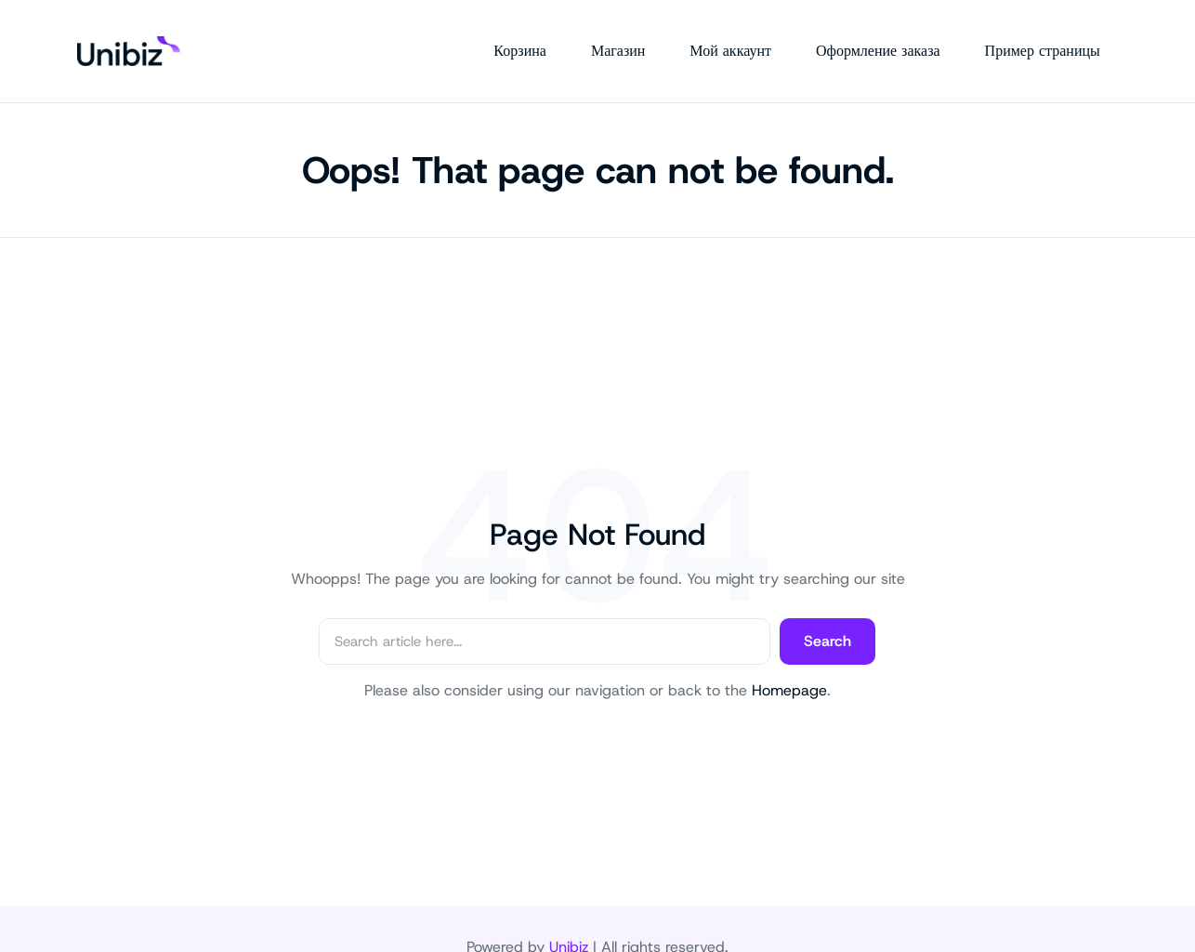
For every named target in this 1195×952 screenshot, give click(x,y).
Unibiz (568, 910)
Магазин (636, 33)
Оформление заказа (896, 33)
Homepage (789, 654)
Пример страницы (1060, 33)
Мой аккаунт (749, 33)
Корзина (538, 33)
